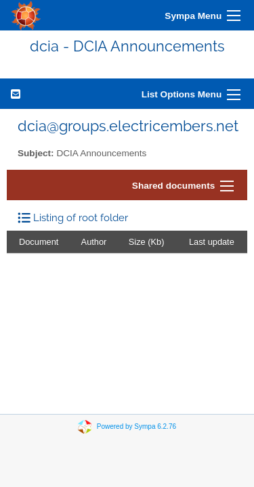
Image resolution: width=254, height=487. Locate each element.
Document (38, 242)
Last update (211, 242)
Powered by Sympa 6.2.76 (136, 426)
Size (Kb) (147, 242)
